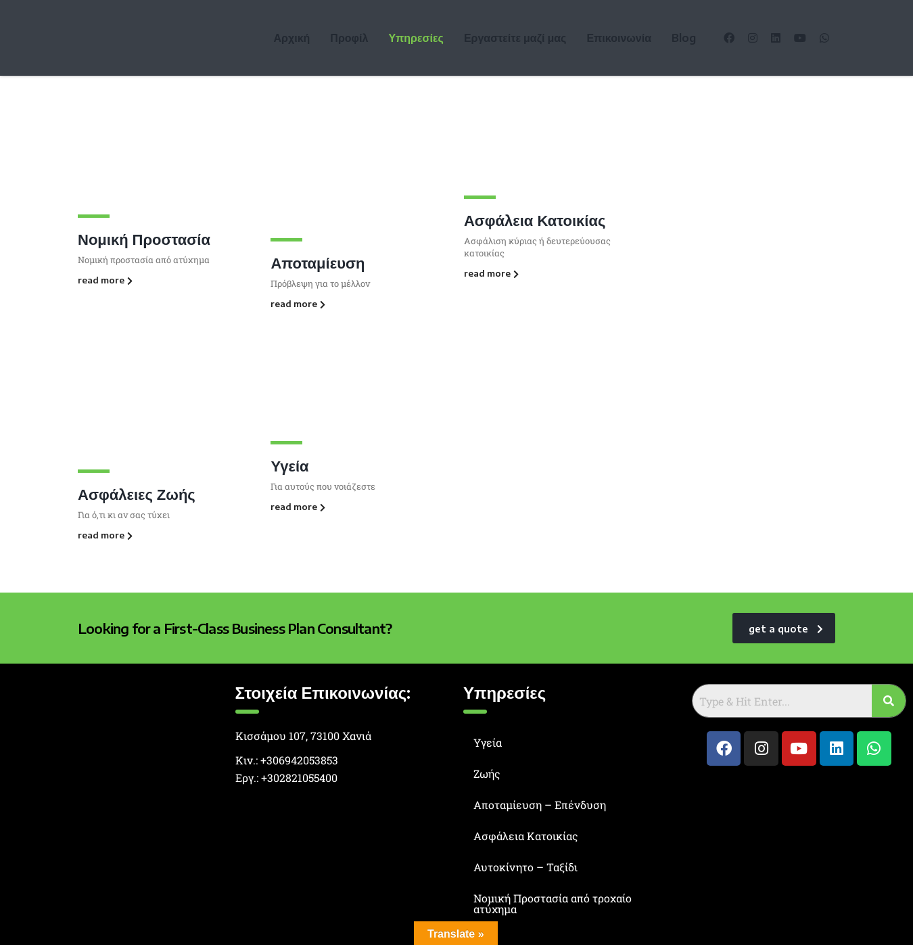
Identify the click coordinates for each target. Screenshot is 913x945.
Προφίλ (349, 38)
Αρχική (292, 38)
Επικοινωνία (618, 38)
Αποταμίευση (318, 262)
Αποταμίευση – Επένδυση (539, 805)
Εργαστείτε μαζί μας (515, 38)
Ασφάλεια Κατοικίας (535, 219)
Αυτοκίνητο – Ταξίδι (525, 867)
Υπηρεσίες (416, 38)
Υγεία (289, 465)
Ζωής (486, 773)
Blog (684, 38)
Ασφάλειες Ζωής (136, 493)
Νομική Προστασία (144, 238)
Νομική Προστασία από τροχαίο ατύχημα (552, 903)
